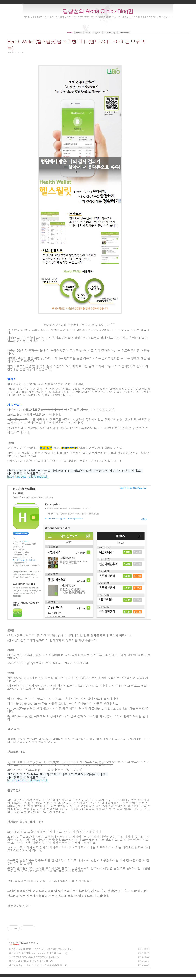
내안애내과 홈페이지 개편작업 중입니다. (29, 960)
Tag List (97, 32)
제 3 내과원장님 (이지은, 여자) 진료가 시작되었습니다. (36, 964)
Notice (78, 32)
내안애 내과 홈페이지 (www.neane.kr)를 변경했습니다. (36, 953)
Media (87, 32)
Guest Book (124, 32)
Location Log (109, 32)
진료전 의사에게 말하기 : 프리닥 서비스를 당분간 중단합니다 (39, 949)
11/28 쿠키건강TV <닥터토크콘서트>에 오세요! (32, 957)
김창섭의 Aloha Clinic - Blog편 (98, 11)
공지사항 (14, 942)
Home (69, 32)
